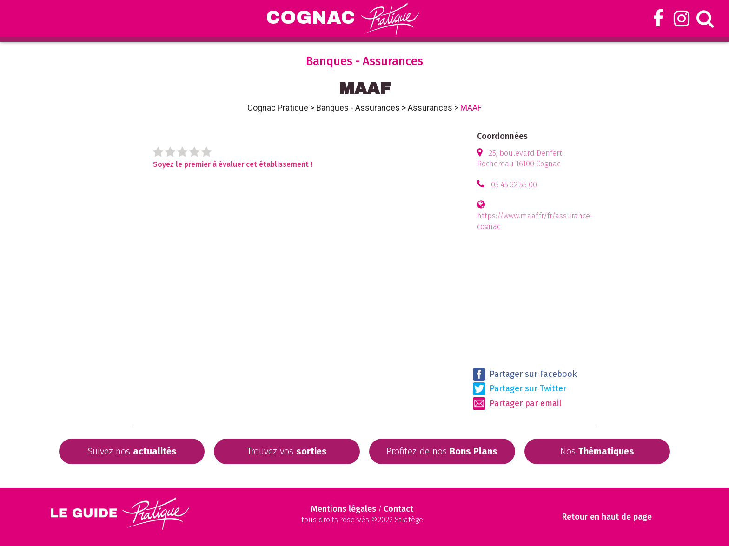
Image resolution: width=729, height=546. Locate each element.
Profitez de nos (441, 451)
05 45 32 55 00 (514, 184)
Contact (398, 509)
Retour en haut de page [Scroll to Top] (607, 517)
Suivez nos (132, 451)
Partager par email (517, 403)
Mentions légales (343, 509)
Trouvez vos (287, 451)
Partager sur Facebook (525, 374)
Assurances (430, 107)
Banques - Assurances (358, 107)
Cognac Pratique (277, 107)
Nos (597, 451)
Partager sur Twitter (519, 388)
